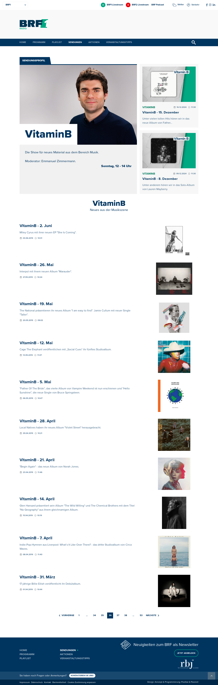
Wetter (180, 4)
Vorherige (66, 615)
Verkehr (195, 4)
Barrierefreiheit (59, 682)
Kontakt (47, 682)
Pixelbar (185, 682)
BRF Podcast (157, 4)
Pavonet (194, 682)
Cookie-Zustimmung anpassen (82, 682)
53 (141, 615)
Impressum (25, 682)
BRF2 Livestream (140, 4)
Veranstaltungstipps (119, 42)
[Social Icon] (207, 5)
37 (118, 615)
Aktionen (93, 42)
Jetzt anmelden (186, 653)
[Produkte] (15, 5)
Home (22, 42)
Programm (39, 42)
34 (94, 615)
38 (125, 615)
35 (102, 615)
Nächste (152, 615)
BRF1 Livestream (115, 4)
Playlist (57, 42)
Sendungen (75, 42)
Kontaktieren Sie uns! (82, 675)
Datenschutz (37, 682)
